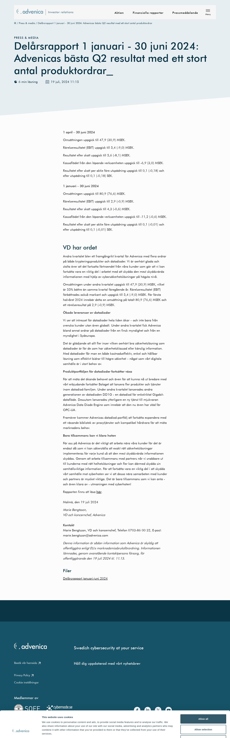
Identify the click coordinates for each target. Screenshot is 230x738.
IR (15, 23)
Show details (167, 731)
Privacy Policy (24, 675)
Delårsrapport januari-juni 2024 (85, 578)
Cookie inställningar (26, 682)
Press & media (27, 23)
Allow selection (203, 706)
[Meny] (207, 12)
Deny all (203, 717)
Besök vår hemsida (27, 663)
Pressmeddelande (185, 13)
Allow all (203, 696)
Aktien (119, 13)
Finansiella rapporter (148, 13)
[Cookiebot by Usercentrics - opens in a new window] (21, 731)
